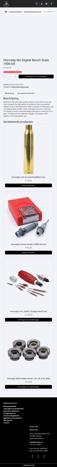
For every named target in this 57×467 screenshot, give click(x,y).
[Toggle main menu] (51, 4)
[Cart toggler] (46, 4)
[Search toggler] (37, 4)
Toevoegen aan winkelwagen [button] (28, 320)
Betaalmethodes (9, 406)
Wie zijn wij (7, 420)
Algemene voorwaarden (12, 418)
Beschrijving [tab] (9, 93)
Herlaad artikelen (15, 12)
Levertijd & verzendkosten (13, 409)
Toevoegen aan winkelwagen (36, 76)
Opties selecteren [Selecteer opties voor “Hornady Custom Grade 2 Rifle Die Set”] (28, 252)
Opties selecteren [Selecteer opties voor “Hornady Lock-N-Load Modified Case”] (28, 185)
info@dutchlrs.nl (36, 442)
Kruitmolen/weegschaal (32, 12)
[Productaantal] (10, 76)
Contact (6, 423)
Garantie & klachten (11, 411)
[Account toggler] (41, 4)
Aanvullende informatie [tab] (25, 93)
